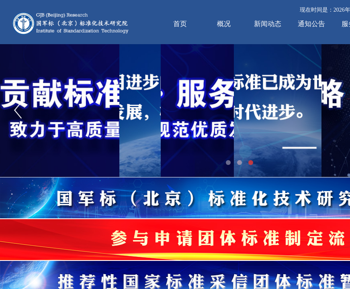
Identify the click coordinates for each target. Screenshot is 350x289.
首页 (180, 24)
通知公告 (311, 24)
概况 (224, 24)
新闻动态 (267, 24)
